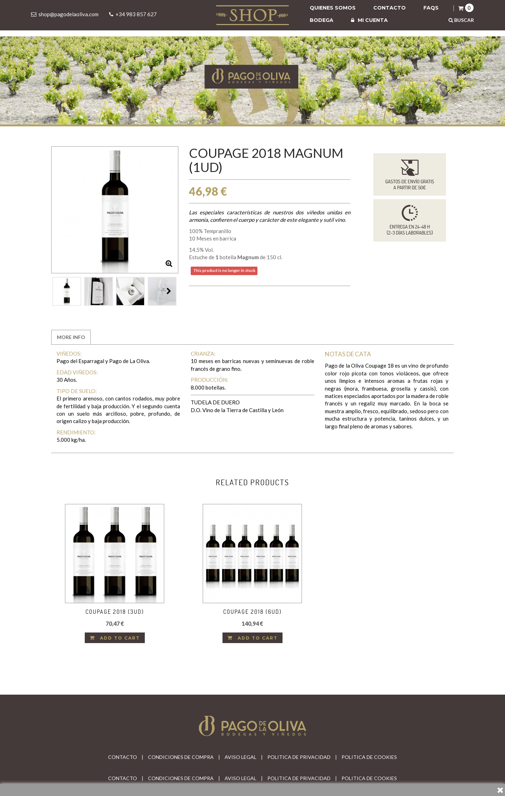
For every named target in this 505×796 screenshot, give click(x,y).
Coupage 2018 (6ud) (252, 611)
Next (168, 291)
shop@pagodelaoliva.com (68, 14)
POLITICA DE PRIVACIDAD (299, 757)
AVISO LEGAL (240, 757)
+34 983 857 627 (136, 14)
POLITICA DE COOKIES (369, 757)
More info (71, 337)
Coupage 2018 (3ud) (114, 611)
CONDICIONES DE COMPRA (181, 757)
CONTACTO (122, 757)
